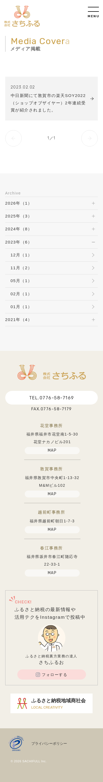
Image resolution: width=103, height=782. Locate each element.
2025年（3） (18, 216)
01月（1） (21, 306)
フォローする (51, 674)
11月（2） (21, 267)
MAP (52, 450)
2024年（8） (18, 229)
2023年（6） (18, 242)
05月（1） (21, 280)
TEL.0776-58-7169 (51, 397)
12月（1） (21, 255)
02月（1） (21, 293)
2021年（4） (18, 319)
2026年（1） (18, 203)
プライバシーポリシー (49, 743)
